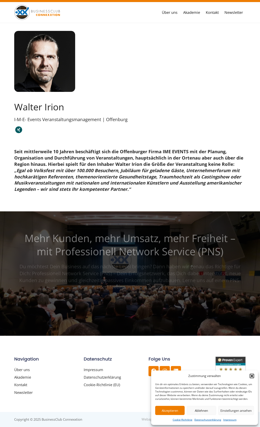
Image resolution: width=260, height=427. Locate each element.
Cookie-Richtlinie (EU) (102, 384)
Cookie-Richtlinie (182, 420)
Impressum (229, 420)
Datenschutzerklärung (207, 420)
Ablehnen (201, 411)
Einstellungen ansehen (236, 411)
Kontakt (212, 12)
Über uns (170, 12)
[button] (252, 376)
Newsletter (233, 12)
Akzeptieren (170, 411)
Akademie (191, 12)
